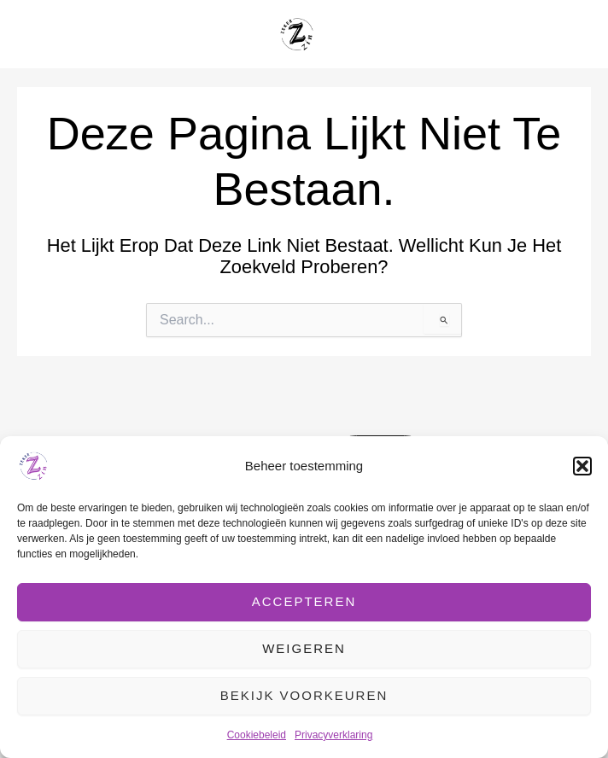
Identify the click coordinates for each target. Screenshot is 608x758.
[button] (582, 466)
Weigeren (304, 648)
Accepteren (304, 601)
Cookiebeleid (256, 735)
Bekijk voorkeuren (304, 695)
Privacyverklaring (333, 735)
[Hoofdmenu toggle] (573, 34)
